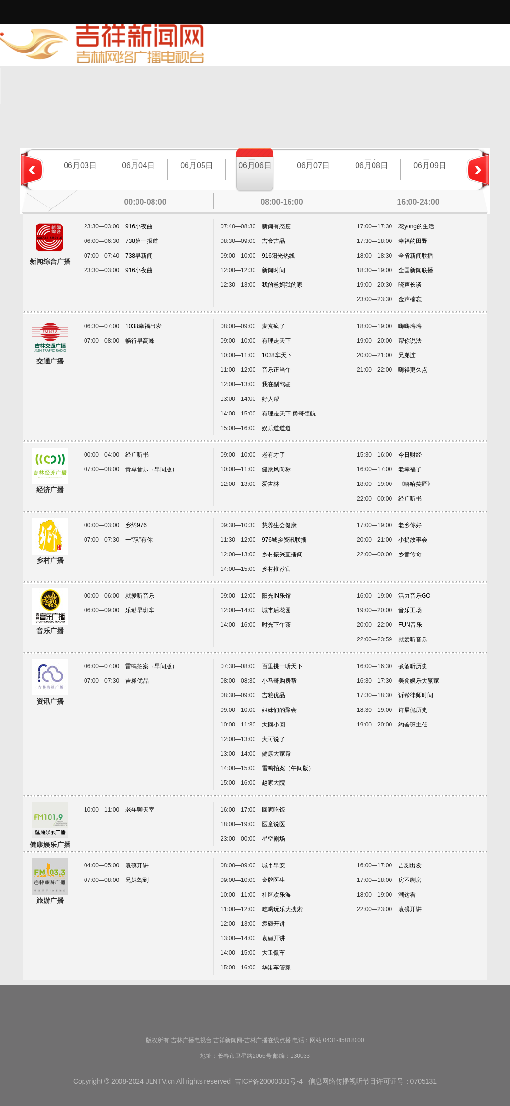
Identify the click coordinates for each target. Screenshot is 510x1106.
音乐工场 (410, 610)
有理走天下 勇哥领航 (289, 413)
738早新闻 (139, 255)
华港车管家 (276, 967)
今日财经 (410, 454)
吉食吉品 (273, 241)
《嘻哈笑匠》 (415, 484)
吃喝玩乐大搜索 (282, 909)
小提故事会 (412, 539)
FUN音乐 (410, 625)
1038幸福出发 (143, 326)
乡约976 (136, 525)
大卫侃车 (273, 953)
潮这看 (407, 894)
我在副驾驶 (276, 384)
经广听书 (137, 454)
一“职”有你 (139, 539)
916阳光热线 (278, 255)
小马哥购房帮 (279, 680)
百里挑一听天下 (282, 666)
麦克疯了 (273, 326)
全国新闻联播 (415, 270)
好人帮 (270, 399)
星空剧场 (273, 838)
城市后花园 (276, 610)
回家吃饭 (273, 809)
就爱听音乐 (139, 595)
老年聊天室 (139, 809)
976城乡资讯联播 (284, 539)
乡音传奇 (410, 554)
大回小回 (273, 724)
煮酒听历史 (412, 666)
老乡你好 (410, 525)
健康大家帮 (276, 753)
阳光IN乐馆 (276, 595)
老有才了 (273, 454)
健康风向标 (276, 469)
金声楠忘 (410, 299)
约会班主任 (412, 724)
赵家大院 (273, 782)
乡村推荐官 (276, 569)
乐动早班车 (139, 610)
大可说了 (273, 739)
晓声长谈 (410, 284)
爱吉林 (270, 484)
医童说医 (273, 824)
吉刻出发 (410, 865)
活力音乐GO (414, 595)
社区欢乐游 (276, 894)
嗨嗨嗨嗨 (410, 326)
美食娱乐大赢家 (418, 680)
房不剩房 (410, 880)
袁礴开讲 (137, 865)
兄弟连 (407, 355)
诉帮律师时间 (415, 695)
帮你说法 (410, 340)
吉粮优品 (137, 680)
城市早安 (273, 865)
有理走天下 (276, 340)
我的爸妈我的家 (282, 284)
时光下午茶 (276, 625)
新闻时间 (273, 270)
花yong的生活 (416, 226)
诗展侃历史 (412, 710)
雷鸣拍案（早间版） (151, 666)
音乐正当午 (276, 369)
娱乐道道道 (276, 428)
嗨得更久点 (412, 369)
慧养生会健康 (279, 525)
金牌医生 (273, 880)
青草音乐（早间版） (151, 469)
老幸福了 (410, 469)
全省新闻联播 (415, 255)
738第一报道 (141, 241)
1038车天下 (277, 355)
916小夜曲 (139, 226)
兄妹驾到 (137, 880)
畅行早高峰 (139, 340)
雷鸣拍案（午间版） (288, 768)
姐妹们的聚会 (279, 710)
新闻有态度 (276, 226)
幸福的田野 (412, 241)
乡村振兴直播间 (282, 554)
